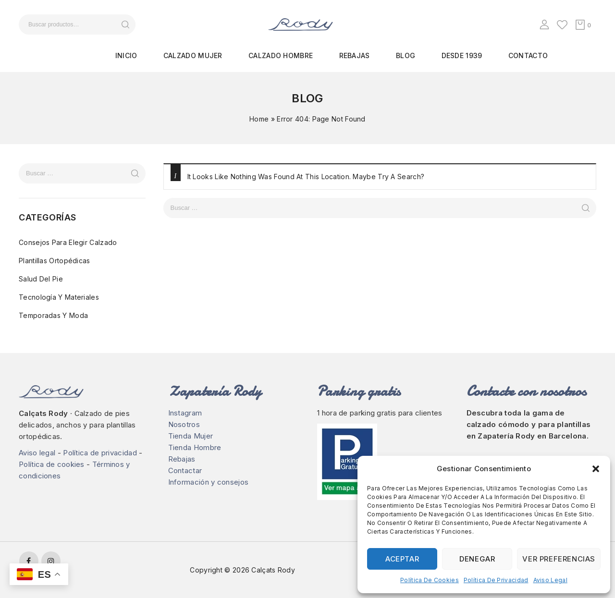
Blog (405, 55)
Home (259, 119)
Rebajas (354, 55)
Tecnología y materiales (59, 297)
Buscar (125, 24)
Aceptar (402, 558)
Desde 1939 (462, 55)
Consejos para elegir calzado (68, 242)
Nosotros (184, 424)
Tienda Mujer (190, 435)
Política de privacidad (496, 580)
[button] (596, 469)
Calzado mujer (192, 55)
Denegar (477, 558)
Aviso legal (550, 580)
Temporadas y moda (53, 315)
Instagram (185, 412)
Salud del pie (41, 279)
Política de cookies (429, 580)
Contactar (185, 470)
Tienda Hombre (194, 447)
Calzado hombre (280, 55)
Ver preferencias (558, 558)
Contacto (528, 55)
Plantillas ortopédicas (54, 260)
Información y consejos (208, 482)
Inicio (126, 55)
